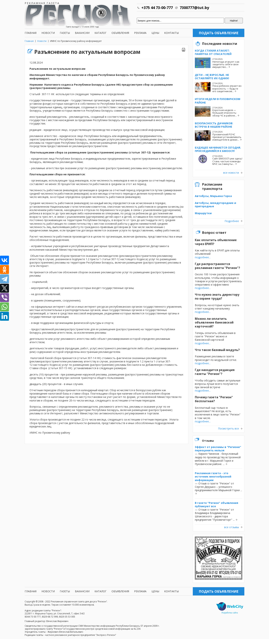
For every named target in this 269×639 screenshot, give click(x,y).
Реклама (140, 33)
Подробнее (232, 221)
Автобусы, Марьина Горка (213, 196)
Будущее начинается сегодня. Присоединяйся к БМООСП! (218, 149)
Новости (48, 33)
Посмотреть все (228, 428)
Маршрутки (203, 213)
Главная (30, 33)
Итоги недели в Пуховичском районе (217, 100)
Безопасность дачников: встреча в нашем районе (214, 124)
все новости (231, 172)
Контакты (171, 33)
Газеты (65, 33)
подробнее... (203, 257)
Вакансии (82, 33)
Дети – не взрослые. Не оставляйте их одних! (212, 76)
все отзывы (231, 527)
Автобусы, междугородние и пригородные (215, 204)
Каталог (100, 33)
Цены (155, 33)
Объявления (120, 33)
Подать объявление (219, 33)
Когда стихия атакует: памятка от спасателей (213, 52)
